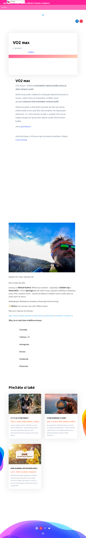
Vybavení (32, 472)
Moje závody (38, 315)
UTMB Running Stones (56, 418)
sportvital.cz (26, 126)
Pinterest (23, 366)
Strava (22, 351)
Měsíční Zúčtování (63, 315)
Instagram (24, 344)
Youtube (23, 329)
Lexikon (31, 52)
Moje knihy (50, 315)
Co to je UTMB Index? (20, 418)
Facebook (23, 359)
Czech (11, 1)
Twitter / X (24, 337)
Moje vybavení (26, 315)
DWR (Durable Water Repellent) (24, 468)
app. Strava (13, 315)
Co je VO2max (21, 140)
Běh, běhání (27, 421)
